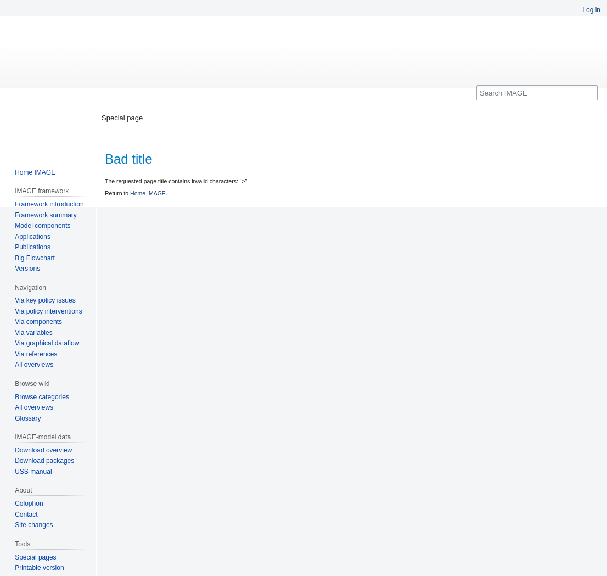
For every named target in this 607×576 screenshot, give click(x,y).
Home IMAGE (148, 193)
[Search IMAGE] (537, 92)
